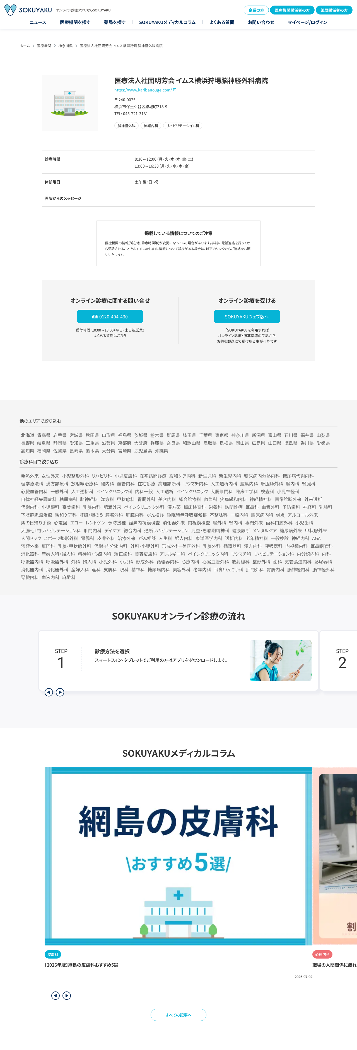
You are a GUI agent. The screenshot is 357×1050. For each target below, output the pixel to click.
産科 (96, 569)
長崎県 (76, 450)
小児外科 (108, 561)
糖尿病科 (68, 499)
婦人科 (89, 561)
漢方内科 (253, 546)
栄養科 (215, 507)
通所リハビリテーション (166, 530)
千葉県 (205, 435)
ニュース (38, 22)
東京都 (221, 435)
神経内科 (300, 538)
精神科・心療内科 (94, 553)
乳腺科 (325, 507)
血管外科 (270, 507)
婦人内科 (184, 538)
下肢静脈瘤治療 (36, 514)
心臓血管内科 (34, 491)
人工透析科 (82, 491)
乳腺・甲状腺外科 (74, 546)
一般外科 (59, 491)
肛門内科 (93, 530)
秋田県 (92, 435)
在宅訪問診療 (153, 475)
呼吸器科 (274, 546)
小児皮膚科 (126, 475)
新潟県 (258, 435)
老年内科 (202, 569)
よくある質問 (221, 22)
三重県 (92, 442)
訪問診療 (234, 507)
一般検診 (280, 538)
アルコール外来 (303, 514)
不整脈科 (219, 514)
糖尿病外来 (291, 530)
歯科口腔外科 (279, 522)
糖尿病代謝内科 (298, 475)
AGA (316, 538)
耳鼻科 (252, 507)
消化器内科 (32, 569)
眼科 (124, 569)
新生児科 (207, 475)
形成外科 (145, 561)
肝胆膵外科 (272, 483)
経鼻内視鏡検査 (144, 522)
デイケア (112, 530)
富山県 (274, 435)
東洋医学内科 (209, 538)
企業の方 (256, 10)
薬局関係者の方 (334, 10)
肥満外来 (112, 507)
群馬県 (173, 435)
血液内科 (50, 577)
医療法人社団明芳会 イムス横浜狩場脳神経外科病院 (121, 45)
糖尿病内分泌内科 (262, 475)
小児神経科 (288, 491)
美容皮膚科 (146, 553)
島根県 (226, 442)
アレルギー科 (172, 553)
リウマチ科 (241, 553)
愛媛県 (323, 442)
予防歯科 (291, 507)
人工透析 (164, 491)
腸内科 (107, 483)
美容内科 (167, 499)
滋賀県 (108, 442)
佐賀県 (60, 450)
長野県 (27, 442)
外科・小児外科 (144, 546)
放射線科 (241, 561)
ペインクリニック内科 (208, 553)
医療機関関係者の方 (292, 10)
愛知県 (76, 442)
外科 (75, 561)
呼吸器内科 (32, 561)
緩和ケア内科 (182, 475)
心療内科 (190, 561)
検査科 (267, 491)
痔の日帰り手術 (36, 522)
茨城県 (141, 435)
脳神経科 (89, 499)
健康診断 (241, 530)
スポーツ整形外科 (61, 538)
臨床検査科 (195, 507)
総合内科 (132, 530)
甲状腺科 (126, 499)
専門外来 (254, 522)
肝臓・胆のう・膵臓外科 (101, 514)
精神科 (138, 569)
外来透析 (313, 499)
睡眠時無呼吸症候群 (187, 514)
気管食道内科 (298, 561)
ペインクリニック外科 (144, 507)
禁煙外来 (30, 546)
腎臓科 (308, 483)
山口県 (274, 442)
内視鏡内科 (296, 546)
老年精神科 (257, 538)
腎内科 (235, 522)
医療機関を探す (75, 22)
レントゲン (95, 522)
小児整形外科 (75, 475)
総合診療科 (190, 499)
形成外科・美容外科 (181, 546)
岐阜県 (43, 442)
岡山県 (242, 442)
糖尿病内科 (159, 569)
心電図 (60, 522)
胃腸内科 (275, 569)
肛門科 (48, 546)
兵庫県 (157, 442)
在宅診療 (146, 483)
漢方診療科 (57, 483)
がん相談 (147, 538)
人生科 (165, 538)
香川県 (307, 442)
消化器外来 (174, 522)
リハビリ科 (102, 475)
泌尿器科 (323, 561)
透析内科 (234, 538)
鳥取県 (210, 442)
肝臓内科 (135, 514)
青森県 (43, 435)
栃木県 (157, 435)
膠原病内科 (262, 514)
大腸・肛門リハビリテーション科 (51, 530)
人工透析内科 (224, 483)
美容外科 (181, 569)
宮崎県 (124, 450)
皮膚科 (110, 569)
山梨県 (323, 435)
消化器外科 (57, 569)
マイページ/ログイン (307, 22)
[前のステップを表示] (49, 692)
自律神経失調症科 (39, 499)
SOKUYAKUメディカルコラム (167, 22)
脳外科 (219, 522)
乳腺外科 (212, 546)
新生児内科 (230, 475)
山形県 (108, 435)
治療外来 (127, 538)
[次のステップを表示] (60, 692)
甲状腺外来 (316, 530)
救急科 (210, 499)
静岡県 (60, 442)
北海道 (27, 435)
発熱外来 (30, 475)
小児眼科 (50, 507)
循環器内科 (167, 561)
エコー (76, 522)
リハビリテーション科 (274, 553)
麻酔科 (69, 577)
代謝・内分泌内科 (110, 546)
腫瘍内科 (249, 483)
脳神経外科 (323, 569)
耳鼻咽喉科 (321, 546)
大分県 (108, 450)
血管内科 (126, 483)
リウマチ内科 (195, 483)
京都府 (124, 442)
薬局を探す (115, 22)
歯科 (277, 561)
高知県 (27, 450)
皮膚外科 (106, 538)
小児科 (126, 561)
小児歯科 (304, 522)
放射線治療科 (84, 483)
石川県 (291, 435)
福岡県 (43, 450)
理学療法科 (32, 483)
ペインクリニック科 (114, 491)
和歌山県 (192, 442)
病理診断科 (169, 483)
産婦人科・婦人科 (58, 553)
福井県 (307, 435)
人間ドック (31, 538)
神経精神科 (261, 499)
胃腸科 (87, 538)
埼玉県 (189, 435)
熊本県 (92, 450)
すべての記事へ (179, 1015)
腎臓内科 (30, 577)
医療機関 (44, 45)
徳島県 (291, 442)
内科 (326, 553)
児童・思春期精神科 (210, 530)
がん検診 (155, 514)
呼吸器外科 (57, 561)
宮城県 (76, 435)
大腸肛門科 (222, 491)
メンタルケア (265, 530)
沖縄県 (161, 450)
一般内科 (239, 514)
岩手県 (60, 435)
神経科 (309, 507)
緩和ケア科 (66, 514)
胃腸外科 (146, 499)
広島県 (258, 442)
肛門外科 (255, 569)
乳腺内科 (92, 507)
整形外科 (261, 561)
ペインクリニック (192, 491)
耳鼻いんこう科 (228, 569)
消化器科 (30, 553)
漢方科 (107, 499)
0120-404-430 (113, 316)
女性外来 (50, 475)
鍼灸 (280, 514)
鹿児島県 (143, 450)
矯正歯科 (123, 553)
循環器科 (232, 546)
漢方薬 (174, 507)
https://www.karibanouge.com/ (143, 90)
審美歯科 (71, 507)
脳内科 (292, 483)
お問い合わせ (261, 22)
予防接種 (117, 522)
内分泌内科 (308, 553)
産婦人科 (80, 569)
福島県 (124, 435)
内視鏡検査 (199, 522)
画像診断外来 (288, 499)
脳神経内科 (298, 569)
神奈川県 (65, 45)
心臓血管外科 (215, 561)
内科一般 (144, 491)
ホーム (25, 45)
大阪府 (141, 442)
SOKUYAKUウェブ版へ (247, 316)
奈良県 (173, 442)
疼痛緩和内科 (233, 499)
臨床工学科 (247, 491)
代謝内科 (30, 507)
